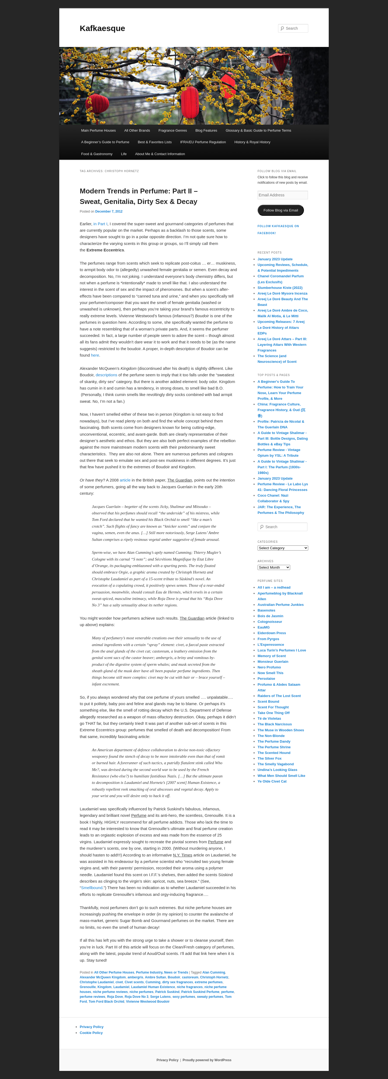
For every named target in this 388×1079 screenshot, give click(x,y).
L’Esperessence (271, 645)
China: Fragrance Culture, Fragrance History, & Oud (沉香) (281, 410)
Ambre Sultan (155, 977)
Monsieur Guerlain (273, 662)
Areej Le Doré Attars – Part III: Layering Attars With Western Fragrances (282, 344)
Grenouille (88, 987)
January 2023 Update (275, 259)
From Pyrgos (268, 639)
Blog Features (206, 130)
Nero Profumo (269, 667)
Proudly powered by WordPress (207, 1060)
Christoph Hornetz (214, 977)
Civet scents (134, 982)
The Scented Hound (274, 753)
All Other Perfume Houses (114, 972)
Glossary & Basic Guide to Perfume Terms (258, 130)
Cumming (153, 982)
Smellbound (91, 887)
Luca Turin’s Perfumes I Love (282, 650)
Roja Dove (115, 997)
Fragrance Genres (172, 130)
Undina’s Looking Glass (277, 770)
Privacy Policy (91, 1027)
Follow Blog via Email (281, 210)
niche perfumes (142, 992)
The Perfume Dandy (274, 741)
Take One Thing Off (274, 713)
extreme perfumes (209, 982)
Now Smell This (270, 673)
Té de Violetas (269, 718)
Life (124, 154)
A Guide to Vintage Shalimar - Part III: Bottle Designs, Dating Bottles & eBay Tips (283, 438)
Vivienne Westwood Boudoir (148, 1001)
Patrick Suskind (167, 992)
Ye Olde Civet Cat (272, 781)
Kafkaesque (102, 28)
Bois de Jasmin (270, 616)
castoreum (190, 977)
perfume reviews (92, 997)
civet (119, 982)
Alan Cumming (213, 972)
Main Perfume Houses (98, 130)
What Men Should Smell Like (281, 776)
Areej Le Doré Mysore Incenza (282, 293)
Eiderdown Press (272, 633)
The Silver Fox (270, 758)
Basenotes (266, 610)
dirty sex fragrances (177, 982)
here (95, 355)
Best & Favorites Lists (155, 142)
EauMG (264, 627)
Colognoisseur (270, 622)
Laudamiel (121, 987)
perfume (227, 992)
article (125, 480)
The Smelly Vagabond (276, 764)
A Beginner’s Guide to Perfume (105, 142)
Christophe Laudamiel (97, 982)
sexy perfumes (183, 997)
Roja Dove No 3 (136, 997)
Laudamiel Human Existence (153, 987)
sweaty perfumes (210, 997)
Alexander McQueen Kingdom (103, 977)
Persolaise (266, 679)
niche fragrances (190, 987)
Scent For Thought (273, 707)
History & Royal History (252, 142)
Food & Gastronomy (96, 154)
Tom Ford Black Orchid (106, 1001)
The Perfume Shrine (274, 747)
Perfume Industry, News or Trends (162, 972)
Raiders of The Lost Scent (279, 696)
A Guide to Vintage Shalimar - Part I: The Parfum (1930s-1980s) (282, 467)
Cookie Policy (91, 1033)
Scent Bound (268, 701)
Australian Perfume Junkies (281, 605)
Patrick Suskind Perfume (200, 992)
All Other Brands (137, 130)
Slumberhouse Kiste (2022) (280, 288)
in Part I (100, 223)
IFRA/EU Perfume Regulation (203, 142)
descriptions (107, 375)
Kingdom (105, 987)
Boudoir (174, 977)
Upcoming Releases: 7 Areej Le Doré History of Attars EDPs (281, 327)
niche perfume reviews (110, 992)
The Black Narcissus (275, 724)
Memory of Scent (272, 656)
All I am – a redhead (274, 587)
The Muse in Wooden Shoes (281, 730)
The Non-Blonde (271, 736)
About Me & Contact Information (160, 154)
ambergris (135, 977)
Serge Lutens (160, 997)
